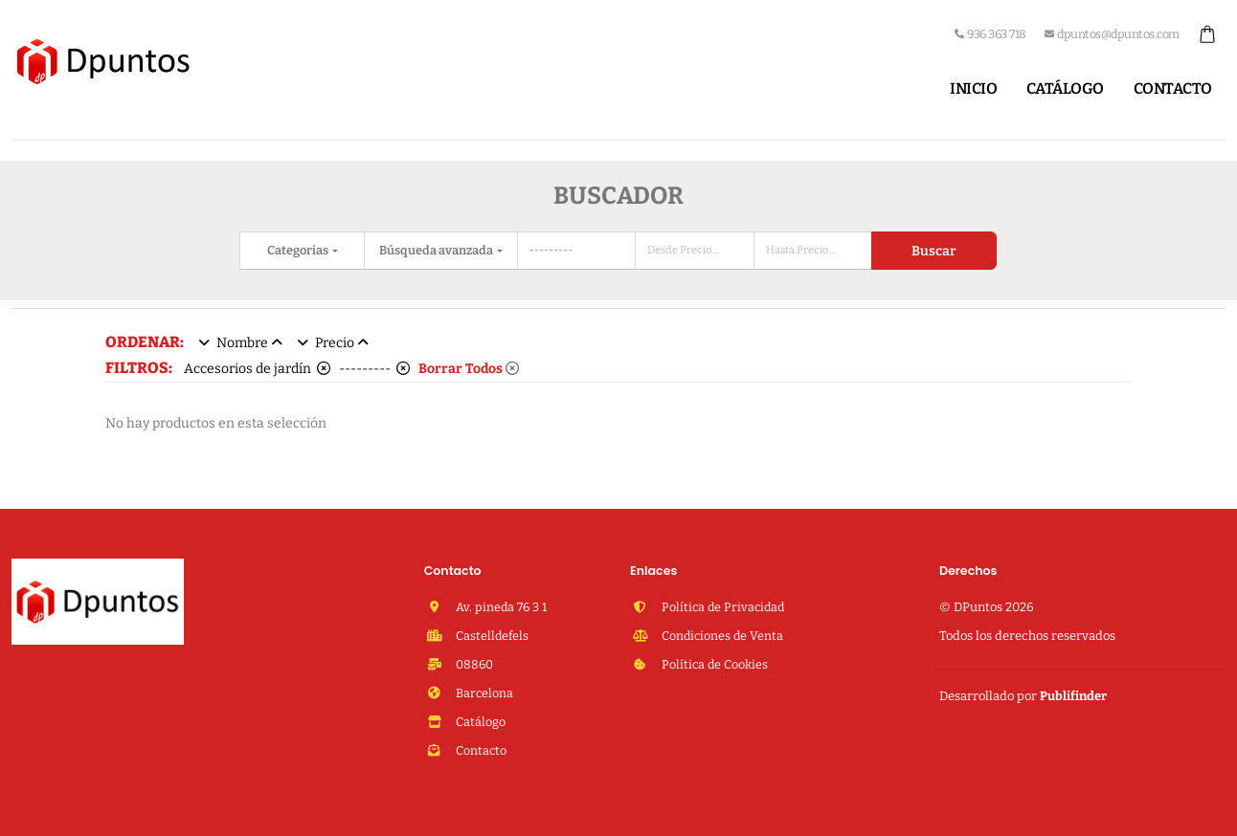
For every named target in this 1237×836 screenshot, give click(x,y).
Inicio (973, 88)
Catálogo (1065, 88)
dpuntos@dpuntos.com (1112, 34)
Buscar (933, 251)
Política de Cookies (713, 664)
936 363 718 (990, 34)
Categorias (298, 250)
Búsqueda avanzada (437, 250)
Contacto (1173, 88)
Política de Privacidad (721, 607)
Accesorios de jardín (257, 369)
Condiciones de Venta (721, 635)
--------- (374, 369)
